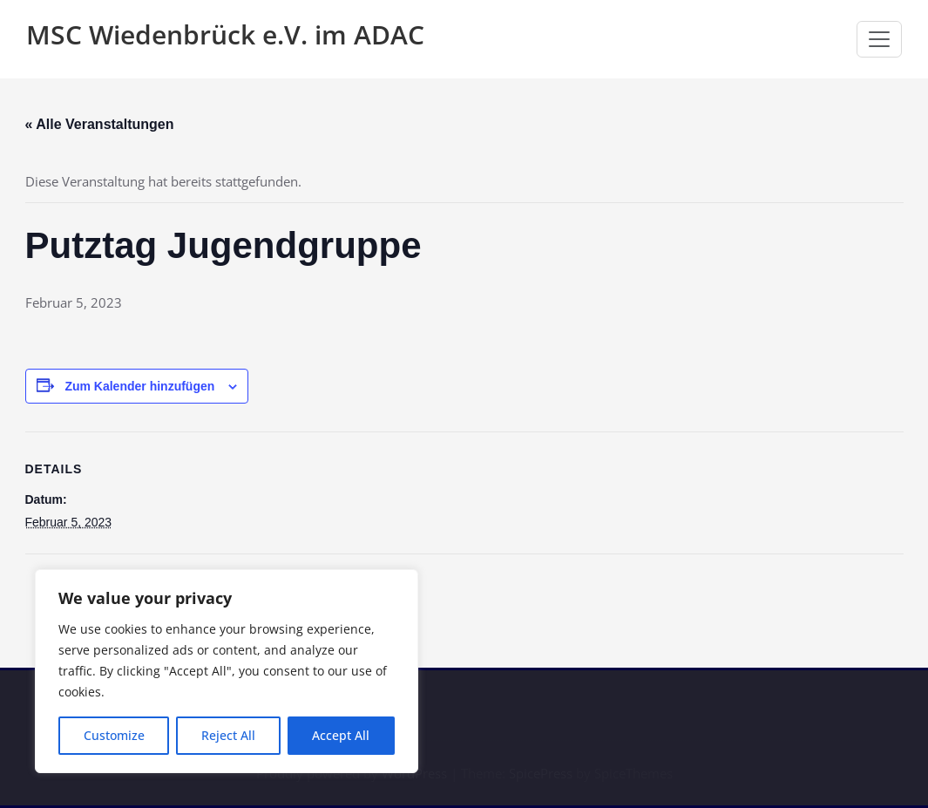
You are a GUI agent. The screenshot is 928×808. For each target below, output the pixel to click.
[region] (226, 671)
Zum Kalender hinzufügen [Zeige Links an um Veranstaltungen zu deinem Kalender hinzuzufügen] (139, 386)
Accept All (340, 735)
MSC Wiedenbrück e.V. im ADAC (225, 34)
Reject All (228, 735)
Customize (114, 735)
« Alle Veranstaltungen (99, 124)
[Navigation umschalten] (879, 39)
